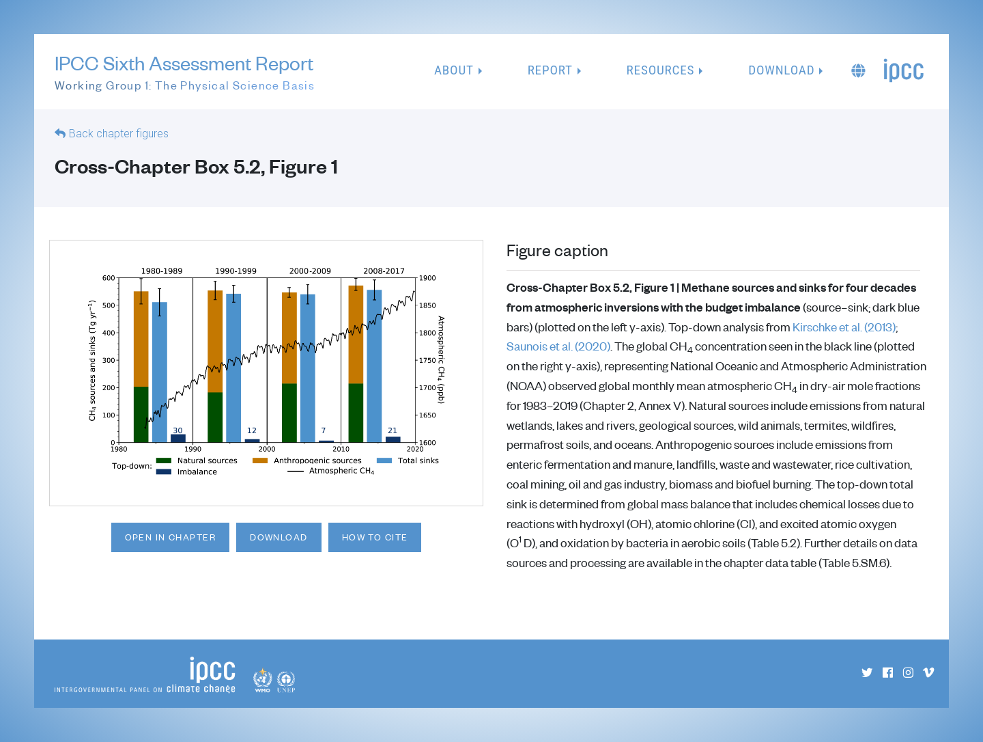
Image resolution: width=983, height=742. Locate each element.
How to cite (375, 537)
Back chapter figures (119, 133)
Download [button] (781, 70)
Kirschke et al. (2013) (844, 326)
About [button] (454, 70)
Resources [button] (661, 70)
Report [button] (550, 70)
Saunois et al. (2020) (558, 345)
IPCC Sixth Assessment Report (185, 72)
